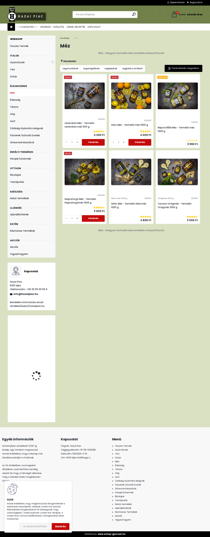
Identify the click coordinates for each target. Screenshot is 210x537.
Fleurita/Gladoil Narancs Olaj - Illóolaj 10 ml (40, 397)
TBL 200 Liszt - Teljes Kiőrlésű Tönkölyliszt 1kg (40, 360)
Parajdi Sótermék (20, 158)
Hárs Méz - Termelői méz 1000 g (113, 126)
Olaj (12, 114)
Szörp (13, 76)
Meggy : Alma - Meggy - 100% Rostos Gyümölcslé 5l (40, 338)
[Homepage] (11, 27)
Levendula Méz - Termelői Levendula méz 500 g (77, 127)
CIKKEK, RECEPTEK (76, 26)
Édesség (15, 100)
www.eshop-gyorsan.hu (111, 534)
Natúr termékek (19, 198)
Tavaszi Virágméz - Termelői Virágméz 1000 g (148, 212)
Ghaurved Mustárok (22, 142)
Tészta (14, 107)
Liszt (12, 121)
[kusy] (68, 149)
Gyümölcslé (17, 62)
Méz (12, 93)
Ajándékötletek (19, 214)
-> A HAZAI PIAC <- (27, 26)
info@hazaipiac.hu (26, 294)
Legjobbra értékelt (132, 68)
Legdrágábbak (91, 68)
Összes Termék (19, 46)
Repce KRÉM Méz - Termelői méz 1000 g (146, 131)
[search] (134, 14)
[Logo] (28, 14)
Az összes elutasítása (35, 526)
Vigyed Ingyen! (19, 254)
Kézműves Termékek (22, 231)
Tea (12, 69)
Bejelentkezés (177, 2)
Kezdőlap (64, 38)
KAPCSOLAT (94, 26)
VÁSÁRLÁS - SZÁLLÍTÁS (52, 26)
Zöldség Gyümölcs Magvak (26, 128)
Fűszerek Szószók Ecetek (25, 135)
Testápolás (17, 182)
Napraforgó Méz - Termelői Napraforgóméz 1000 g (183, 127)
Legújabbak (111, 68)
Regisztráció (196, 2)
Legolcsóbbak (70, 68)
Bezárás (60, 526)
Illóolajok (15, 175)
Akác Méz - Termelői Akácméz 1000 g (111, 212)
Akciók (14, 247)
